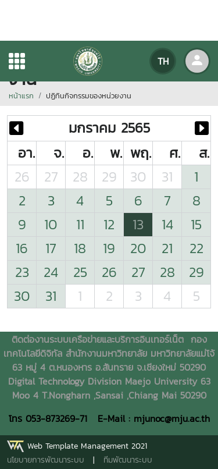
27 (51, 176)
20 (138, 248)
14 (167, 224)
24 (51, 272)
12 (109, 224)
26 (22, 176)
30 (138, 176)
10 (51, 224)
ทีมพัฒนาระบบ (127, 460)
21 (167, 248)
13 (138, 224)
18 (80, 248)
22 (196, 248)
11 (80, 224)
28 (80, 176)
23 (22, 272)
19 (109, 248)
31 (167, 176)
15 (196, 224)
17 (50, 248)
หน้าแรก (21, 95)
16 (22, 248)
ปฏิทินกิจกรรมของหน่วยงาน (88, 95)
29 (109, 176)
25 (80, 272)
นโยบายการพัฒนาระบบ (45, 460)
